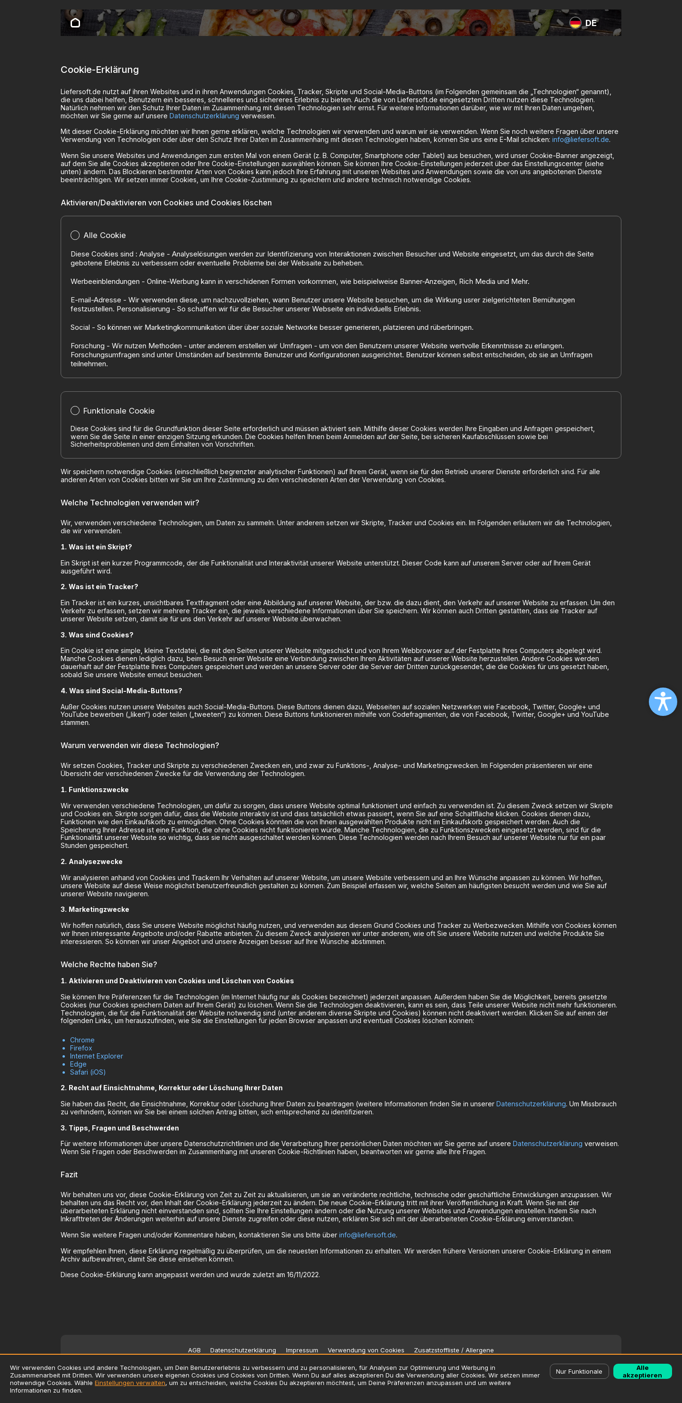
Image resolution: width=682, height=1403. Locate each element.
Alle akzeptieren (642, 1371)
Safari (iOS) (88, 1072)
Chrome (82, 1040)
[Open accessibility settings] (663, 702)
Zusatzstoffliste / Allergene (454, 1350)
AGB (194, 1350)
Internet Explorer (96, 1056)
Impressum (302, 1350)
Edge (78, 1064)
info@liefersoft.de (580, 139)
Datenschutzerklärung (204, 116)
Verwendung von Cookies (366, 1350)
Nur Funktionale (579, 1371)
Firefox (81, 1048)
